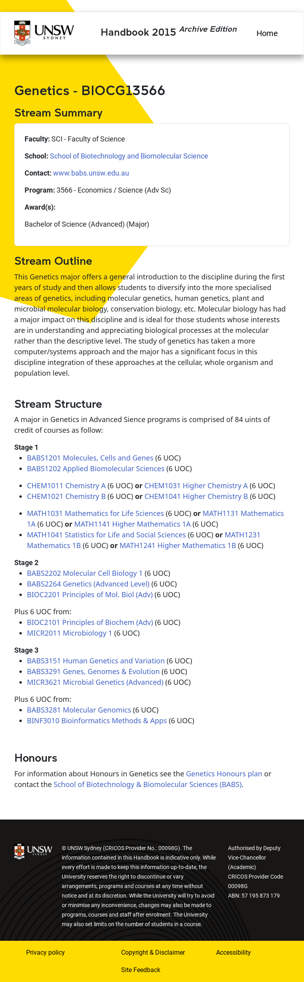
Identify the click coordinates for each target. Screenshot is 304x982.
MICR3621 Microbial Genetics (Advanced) (95, 682)
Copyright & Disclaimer (153, 952)
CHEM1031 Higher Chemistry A (196, 485)
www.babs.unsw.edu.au (91, 173)
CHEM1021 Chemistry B (66, 496)
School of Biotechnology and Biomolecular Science (129, 156)
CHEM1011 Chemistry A (66, 485)
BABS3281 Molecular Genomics (79, 710)
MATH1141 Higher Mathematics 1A (132, 524)
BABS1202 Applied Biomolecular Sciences (96, 468)
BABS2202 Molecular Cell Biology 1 (85, 573)
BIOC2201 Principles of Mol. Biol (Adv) (90, 594)
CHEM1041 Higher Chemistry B (196, 496)
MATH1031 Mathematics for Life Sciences (95, 513)
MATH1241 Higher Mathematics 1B (178, 545)
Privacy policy (45, 952)
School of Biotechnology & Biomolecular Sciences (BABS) (148, 784)
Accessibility (233, 952)
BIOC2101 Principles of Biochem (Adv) (90, 622)
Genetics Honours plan (224, 773)
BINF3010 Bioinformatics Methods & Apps (97, 720)
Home (267, 33)
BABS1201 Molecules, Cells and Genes (90, 457)
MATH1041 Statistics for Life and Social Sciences (106, 534)
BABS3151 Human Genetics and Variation (96, 660)
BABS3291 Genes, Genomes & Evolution (93, 671)
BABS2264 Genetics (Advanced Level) (88, 583)
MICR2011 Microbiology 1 (69, 633)
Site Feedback (140, 970)
